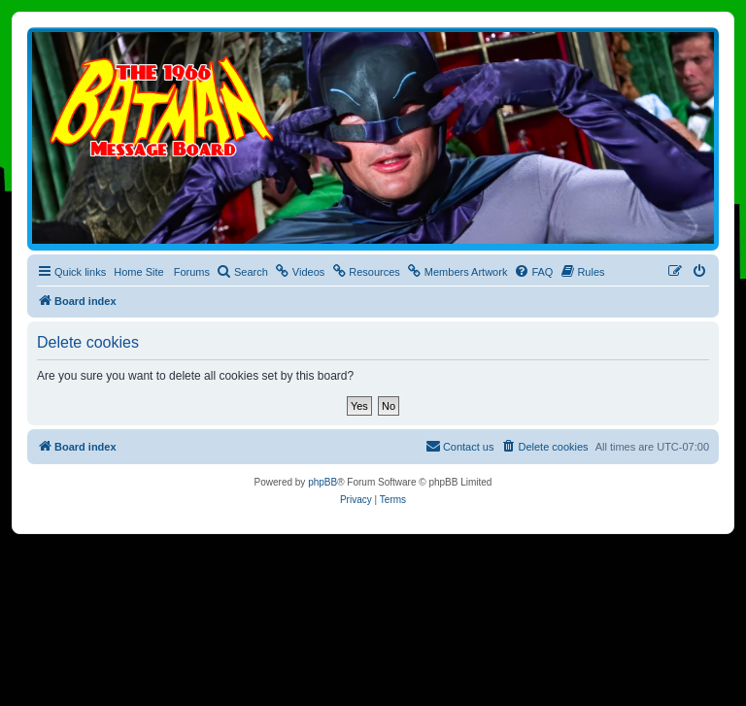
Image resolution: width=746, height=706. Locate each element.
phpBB (322, 482)
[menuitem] (242, 272)
